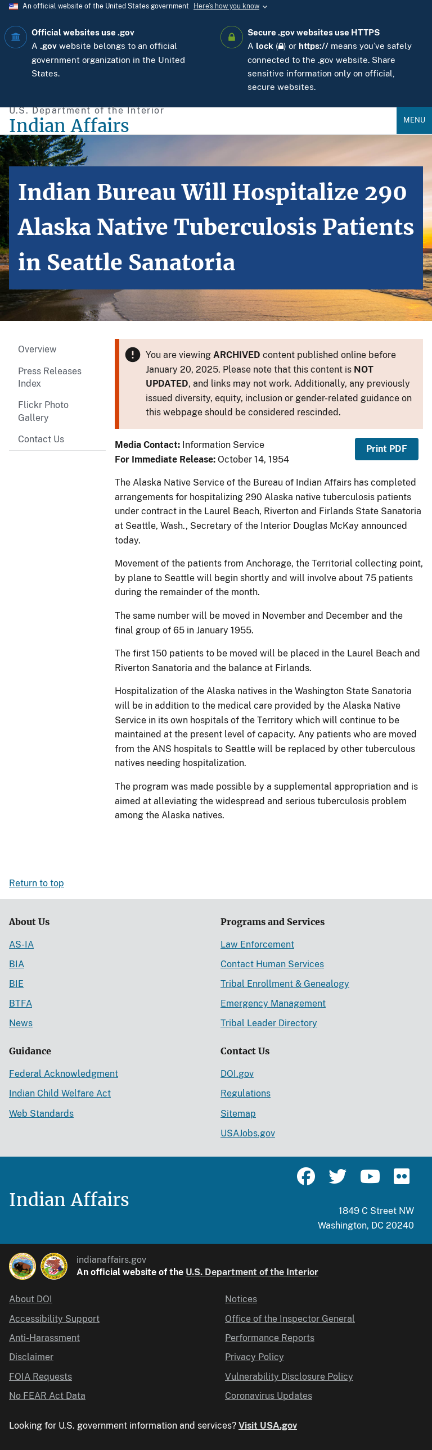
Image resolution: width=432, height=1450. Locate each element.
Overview (37, 349)
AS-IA (21, 944)
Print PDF (386, 448)
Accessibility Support (54, 1318)
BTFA (20, 1003)
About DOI (30, 1299)
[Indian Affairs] (203, 126)
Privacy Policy (254, 1357)
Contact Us (41, 439)
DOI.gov (237, 1073)
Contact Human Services (272, 964)
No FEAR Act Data (47, 1395)
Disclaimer (31, 1357)
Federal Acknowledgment (63, 1073)
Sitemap (238, 1113)
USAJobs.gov (247, 1133)
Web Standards (41, 1113)
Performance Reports (269, 1338)
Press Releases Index (50, 377)
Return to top (36, 883)
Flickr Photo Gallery (43, 411)
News (21, 1023)
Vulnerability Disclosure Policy (289, 1376)
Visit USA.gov (267, 1425)
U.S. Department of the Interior (252, 1272)
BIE (16, 983)
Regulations (245, 1093)
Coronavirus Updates (268, 1395)
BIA (16, 964)
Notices (241, 1299)
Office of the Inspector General (290, 1318)
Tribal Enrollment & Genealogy (284, 983)
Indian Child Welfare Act (60, 1093)
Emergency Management (273, 1003)
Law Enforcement (257, 944)
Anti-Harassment (44, 1338)
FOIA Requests (40, 1376)
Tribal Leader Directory (268, 1023)
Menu (414, 120)
